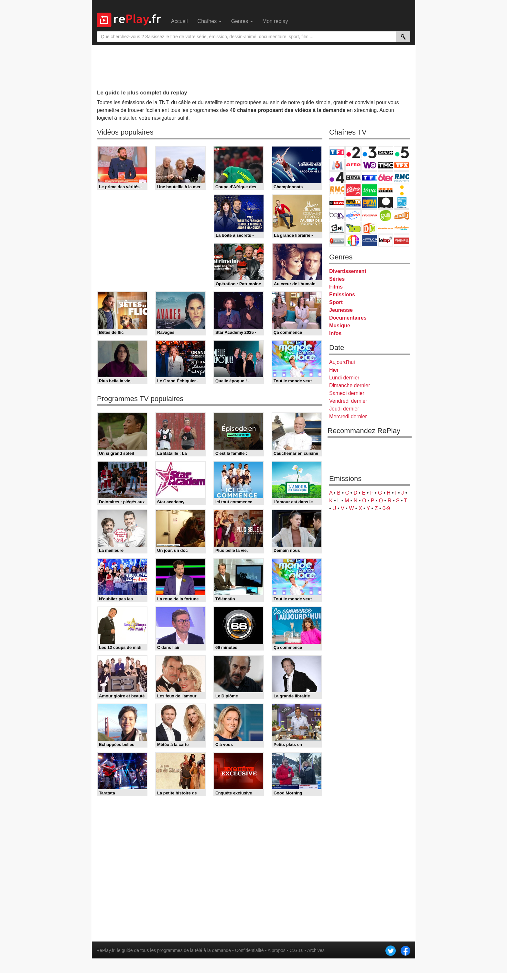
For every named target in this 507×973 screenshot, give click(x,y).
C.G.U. (296, 950)
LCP (369, 240)
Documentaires (348, 318)
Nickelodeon (385, 228)
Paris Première (385, 190)
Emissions (342, 294)
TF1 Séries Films (369, 177)
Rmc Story (337, 190)
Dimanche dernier (349, 385)
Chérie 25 (353, 190)
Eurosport (353, 215)
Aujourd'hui (342, 362)
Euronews (385, 203)
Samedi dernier (346, 393)
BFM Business (369, 203)
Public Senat (401, 240)
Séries (337, 279)
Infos (335, 333)
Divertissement (347, 271)
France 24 (401, 203)
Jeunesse (341, 310)
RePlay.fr (105, 950)
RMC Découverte (401, 177)
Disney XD (353, 228)
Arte (353, 165)
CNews (337, 203)
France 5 (401, 152)
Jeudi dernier (344, 408)
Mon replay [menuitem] (275, 21)
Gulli (385, 215)
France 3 (369, 152)
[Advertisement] (253, 64)
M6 (337, 165)
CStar (353, 177)
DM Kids (369, 228)
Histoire (337, 240)
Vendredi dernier (348, 401)
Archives (316, 950)
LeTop (385, 240)
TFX (401, 165)
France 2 (353, 152)
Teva (369, 190)
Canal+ (385, 152)
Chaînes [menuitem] (209, 21)
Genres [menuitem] (242, 21)
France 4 (337, 177)
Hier (334, 370)
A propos (276, 950)
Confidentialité (249, 950)
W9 (369, 165)
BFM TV (353, 203)
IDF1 (353, 240)
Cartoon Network (337, 228)
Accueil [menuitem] (179, 21)
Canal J (401, 215)
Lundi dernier (344, 377)
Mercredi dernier (348, 416)
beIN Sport (337, 215)
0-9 (386, 508)
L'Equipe (369, 215)
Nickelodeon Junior (401, 228)
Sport (336, 302)
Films (336, 287)
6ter (385, 177)
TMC (385, 165)
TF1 (337, 152)
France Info (401, 190)
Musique (339, 325)
